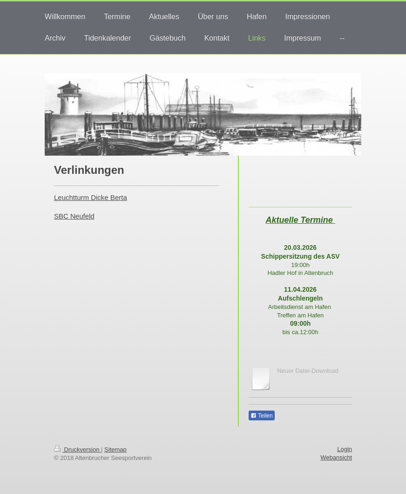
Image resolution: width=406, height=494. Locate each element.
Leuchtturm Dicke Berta (90, 197)
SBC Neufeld (74, 216)
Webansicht (336, 457)
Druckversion (77, 449)
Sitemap (115, 449)
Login (344, 449)
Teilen (261, 415)
